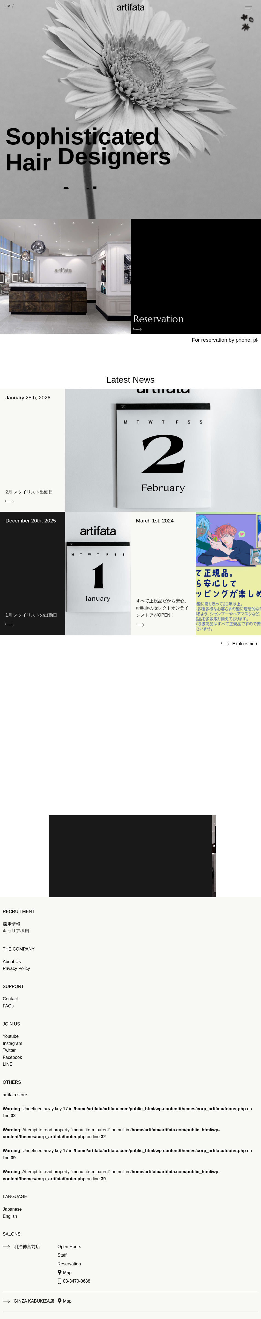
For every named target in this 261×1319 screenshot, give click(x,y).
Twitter (9, 1050)
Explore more (245, 643)
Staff (62, 1255)
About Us (12, 961)
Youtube (11, 1036)
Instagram (12, 1043)
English (10, 1216)
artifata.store (15, 1095)
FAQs (8, 1006)
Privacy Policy (16, 968)
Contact (10, 998)
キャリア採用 (16, 931)
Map (67, 1272)
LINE (8, 1064)
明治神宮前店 (27, 1246)
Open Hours (69, 1246)
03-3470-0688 (76, 1281)
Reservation (158, 320)
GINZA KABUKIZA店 (34, 1301)
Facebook (12, 1057)
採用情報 (11, 924)
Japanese (12, 1209)
